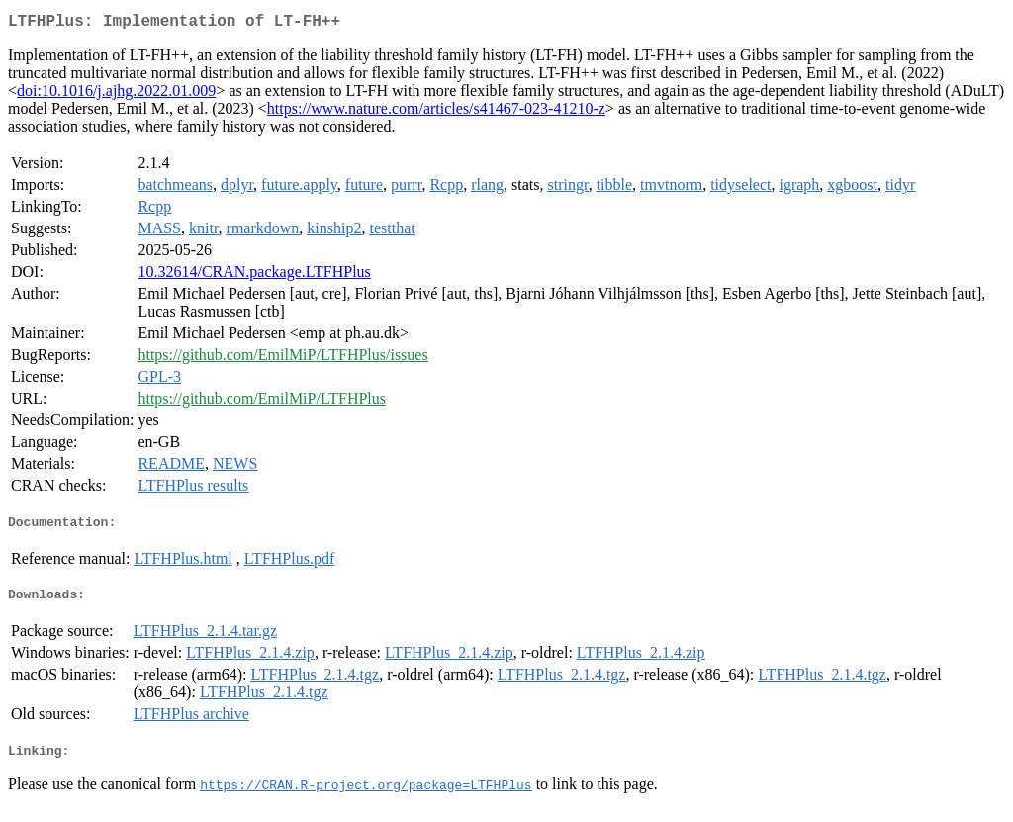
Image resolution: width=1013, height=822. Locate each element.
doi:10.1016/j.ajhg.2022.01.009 (116, 94)
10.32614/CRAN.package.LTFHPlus (254, 275)
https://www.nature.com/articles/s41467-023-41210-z (436, 112)
